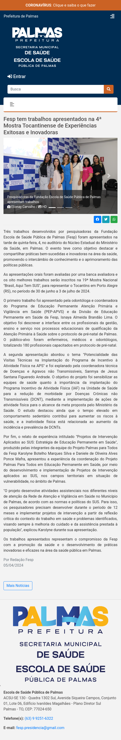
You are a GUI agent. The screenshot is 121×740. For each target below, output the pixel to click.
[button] (12, 176)
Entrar (16, 76)
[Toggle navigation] (112, 16)
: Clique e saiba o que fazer (61, 5)
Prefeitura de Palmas (21, 16)
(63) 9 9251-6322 (39, 718)
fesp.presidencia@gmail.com (40, 728)
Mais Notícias (18, 585)
